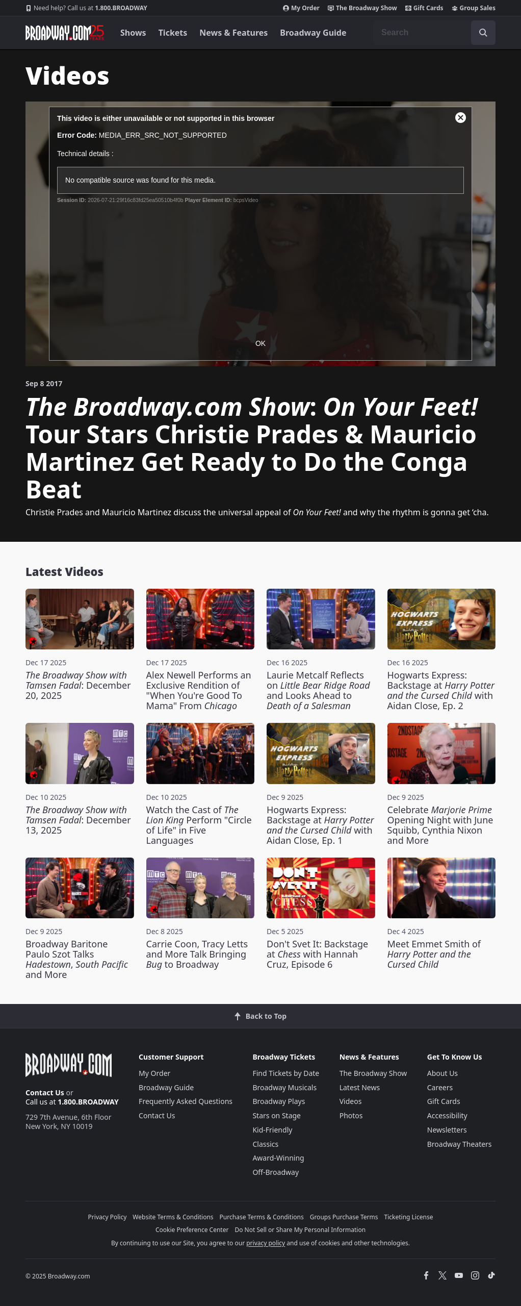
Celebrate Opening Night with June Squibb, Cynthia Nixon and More (440, 824)
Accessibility (447, 1115)
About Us (442, 1073)
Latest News (360, 1087)
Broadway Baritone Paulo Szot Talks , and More (76, 959)
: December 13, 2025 (78, 819)
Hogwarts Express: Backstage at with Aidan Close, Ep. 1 (320, 824)
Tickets (173, 33)
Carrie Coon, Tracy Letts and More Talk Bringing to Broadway (197, 954)
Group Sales (474, 8)
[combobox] (434, 32)
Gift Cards (424, 8)
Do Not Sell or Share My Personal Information (300, 1229)
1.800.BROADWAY (86, 8)
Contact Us (44, 1092)
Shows (133, 33)
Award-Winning (278, 1158)
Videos (351, 1101)
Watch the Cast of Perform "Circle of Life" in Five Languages (199, 824)
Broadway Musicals (284, 1087)
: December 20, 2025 (78, 685)
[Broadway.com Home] (64, 32)
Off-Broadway (275, 1172)
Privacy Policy (107, 1217)
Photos (351, 1115)
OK (260, 343)
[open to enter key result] (483, 32)
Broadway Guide (313, 33)
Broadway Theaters (459, 1144)
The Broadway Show (362, 8)
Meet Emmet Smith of (434, 954)
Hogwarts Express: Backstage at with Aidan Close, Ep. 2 (441, 690)
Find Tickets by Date (285, 1073)
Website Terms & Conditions (173, 1217)
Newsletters (447, 1130)
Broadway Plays (278, 1101)
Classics (265, 1144)
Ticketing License (408, 1217)
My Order (301, 8)
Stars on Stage (276, 1115)
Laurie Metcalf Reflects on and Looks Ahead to (318, 690)
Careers (440, 1087)
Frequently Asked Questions (185, 1101)
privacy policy (265, 1243)
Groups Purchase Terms (344, 1217)
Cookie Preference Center (192, 1229)
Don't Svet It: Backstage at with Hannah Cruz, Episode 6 (317, 954)
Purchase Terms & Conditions (262, 1217)
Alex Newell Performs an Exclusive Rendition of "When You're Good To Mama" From (198, 690)
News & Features (233, 33)
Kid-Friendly (272, 1130)
